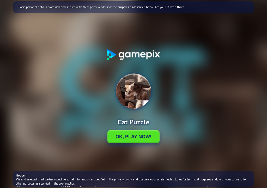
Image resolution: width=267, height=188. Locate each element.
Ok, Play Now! (133, 136)
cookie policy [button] (66, 184)
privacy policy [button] (123, 179)
